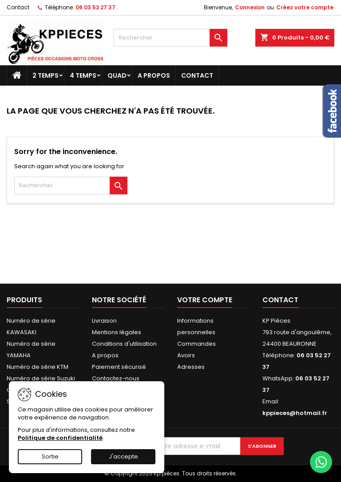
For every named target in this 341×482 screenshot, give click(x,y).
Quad (117, 75)
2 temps (45, 75)
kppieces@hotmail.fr (294, 413)
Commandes (196, 344)
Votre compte (204, 300)
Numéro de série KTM (37, 367)
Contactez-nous (115, 378)
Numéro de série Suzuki (41, 378)
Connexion (250, 7)
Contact (18, 7)
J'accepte (123, 456)
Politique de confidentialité (60, 438)
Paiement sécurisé (119, 367)
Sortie (50, 456)
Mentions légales (116, 332)
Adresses (191, 367)
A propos (154, 75)
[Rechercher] (170, 38)
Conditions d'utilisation (124, 344)
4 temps (83, 75)
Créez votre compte (304, 7)
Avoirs (186, 355)
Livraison (104, 320)
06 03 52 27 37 (95, 7)
